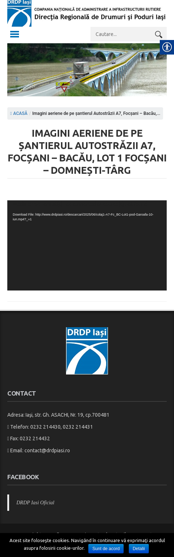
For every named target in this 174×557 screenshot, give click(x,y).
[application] (87, 245)
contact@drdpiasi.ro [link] (47, 450)
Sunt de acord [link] (106, 548)
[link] (87, 21)
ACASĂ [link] (18, 113)
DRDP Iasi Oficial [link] (35, 502)
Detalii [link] (139, 548)
